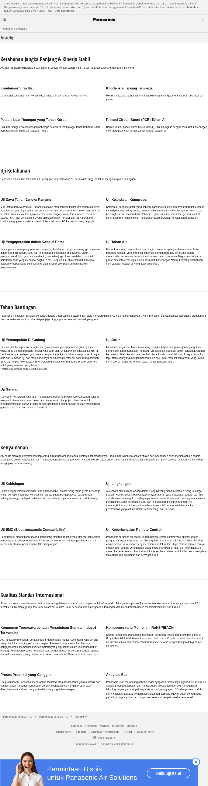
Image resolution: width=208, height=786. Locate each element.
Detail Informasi (64, 11)
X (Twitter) (91, 726)
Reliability (81, 716)
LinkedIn (132, 726)
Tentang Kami (63, 732)
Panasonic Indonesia (15, 28)
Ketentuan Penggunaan (105, 732)
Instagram (118, 726)
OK (50, 11)
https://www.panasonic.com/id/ (40, 3)
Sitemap (81, 732)
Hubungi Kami (145, 732)
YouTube (105, 726)
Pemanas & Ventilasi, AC (17, 716)
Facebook (76, 726)
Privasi (128, 732)
